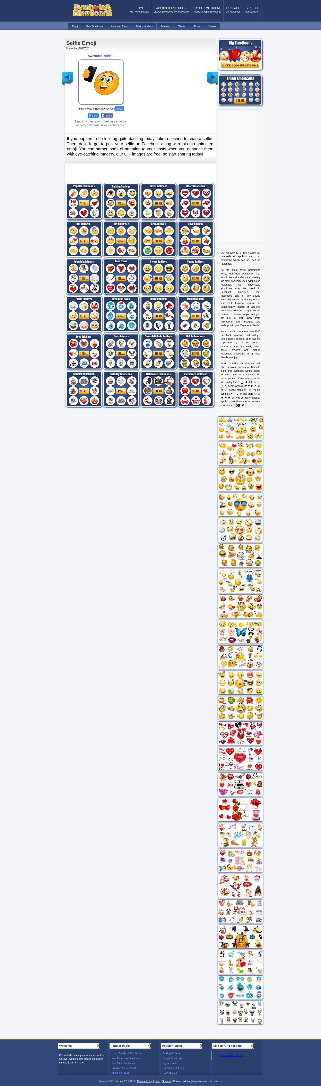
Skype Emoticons (172, 1058)
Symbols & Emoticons (231, 1055)
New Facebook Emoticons (126, 1058)
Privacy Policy (145, 1081)
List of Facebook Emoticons (127, 1053)
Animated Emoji (120, 1073)
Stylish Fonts (170, 1063)
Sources (166, 1081)
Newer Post (67, 75)
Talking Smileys (171, 1053)
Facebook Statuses (173, 1068)
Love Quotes (170, 1073)
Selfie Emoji (81, 43)
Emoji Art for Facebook (124, 1068)
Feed (157, 1081)
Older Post (213, 75)
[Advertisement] (166, 83)
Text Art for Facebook (123, 1063)
